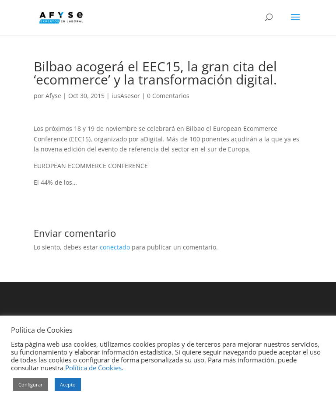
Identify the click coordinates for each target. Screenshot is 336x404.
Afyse (53, 95)
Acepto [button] (68, 384)
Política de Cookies (93, 367)
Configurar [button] (30, 384)
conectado (115, 247)
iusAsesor (126, 95)
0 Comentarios (168, 95)
